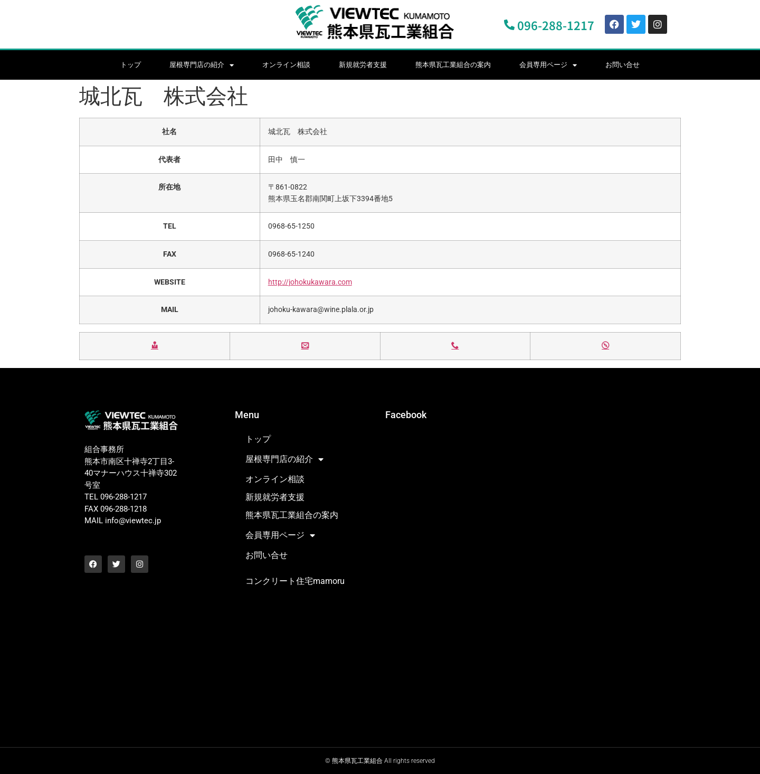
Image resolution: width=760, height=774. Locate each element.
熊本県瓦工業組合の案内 (453, 65)
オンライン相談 (286, 65)
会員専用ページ (548, 65)
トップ (130, 65)
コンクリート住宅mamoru (295, 581)
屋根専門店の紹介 (201, 65)
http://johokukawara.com (310, 282)
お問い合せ (622, 65)
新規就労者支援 (363, 65)
